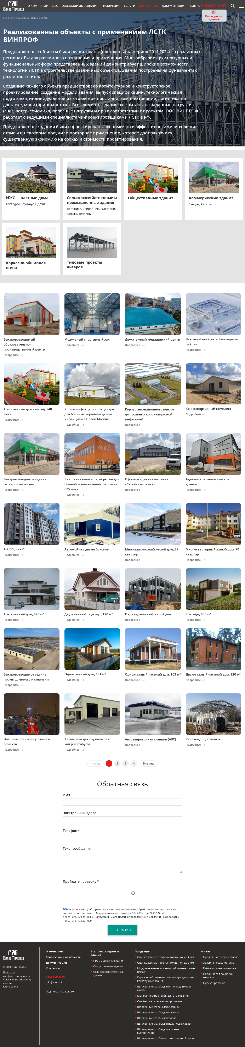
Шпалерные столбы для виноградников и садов (164, 988)
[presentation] (94, 893)
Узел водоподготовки (203, 739)
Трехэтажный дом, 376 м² (24, 614)
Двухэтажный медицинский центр (152, 339)
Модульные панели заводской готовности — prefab (166, 970)
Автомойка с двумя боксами (86, 549)
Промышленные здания (108, 960)
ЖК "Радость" (14, 549)
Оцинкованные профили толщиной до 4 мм (165, 957)
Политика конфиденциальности (16, 974)
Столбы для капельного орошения (159, 1001)
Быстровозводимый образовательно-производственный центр (24, 344)
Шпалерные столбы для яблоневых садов (163, 1023)
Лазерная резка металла (218, 962)
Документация (56, 962)
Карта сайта (10, 986)
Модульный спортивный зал (87, 339)
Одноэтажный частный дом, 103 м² (153, 674)
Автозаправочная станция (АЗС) (150, 739)
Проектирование (214, 983)
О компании (54, 951)
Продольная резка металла (220, 957)
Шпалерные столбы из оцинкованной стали (165, 1038)
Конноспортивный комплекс (208, 409)
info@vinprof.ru (55, 982)
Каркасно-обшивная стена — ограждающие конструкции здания (165, 979)
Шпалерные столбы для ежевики (158, 1007)
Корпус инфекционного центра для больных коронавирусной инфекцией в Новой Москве (89, 414)
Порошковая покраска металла (218, 975)
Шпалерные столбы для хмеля (156, 1018)
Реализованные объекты (63, 957)
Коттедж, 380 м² (198, 614)
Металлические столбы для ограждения (163, 995)
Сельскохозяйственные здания (108, 973)
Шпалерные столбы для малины (158, 1012)
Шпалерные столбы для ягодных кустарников (158, 1031)
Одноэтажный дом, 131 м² (85, 674)
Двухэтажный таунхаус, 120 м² (88, 614)
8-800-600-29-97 (55, 977)
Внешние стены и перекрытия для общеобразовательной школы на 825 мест (91, 484)
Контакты (53, 968)
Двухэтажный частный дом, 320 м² (213, 674)
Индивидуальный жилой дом (148, 614)
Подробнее (11, 355)
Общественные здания (108, 966)
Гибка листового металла (219, 968)
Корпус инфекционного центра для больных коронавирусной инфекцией (150, 414)
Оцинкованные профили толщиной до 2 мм (165, 962)
